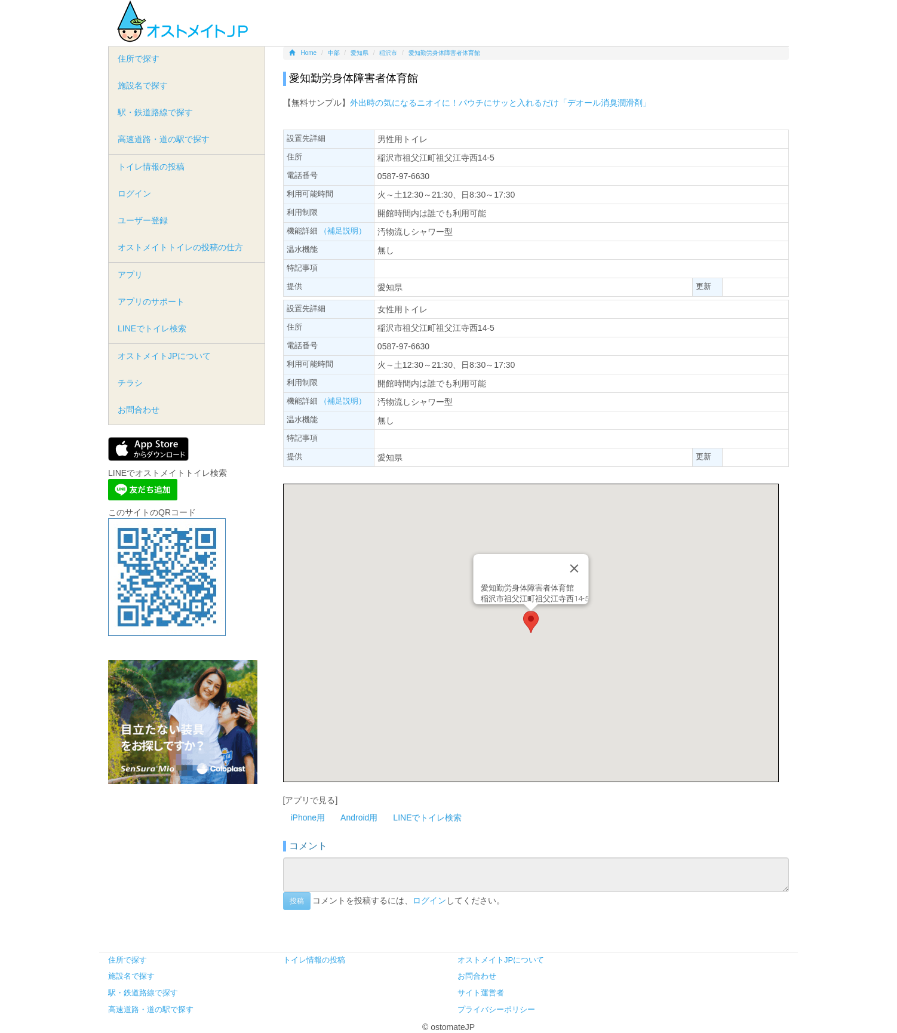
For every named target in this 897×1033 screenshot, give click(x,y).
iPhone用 (308, 817)
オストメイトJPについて (164, 356)
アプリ (130, 274)
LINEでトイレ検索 (427, 817)
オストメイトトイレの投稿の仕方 (180, 247)
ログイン (429, 900)
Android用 (358, 817)
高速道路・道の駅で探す (164, 139)
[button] (531, 622)
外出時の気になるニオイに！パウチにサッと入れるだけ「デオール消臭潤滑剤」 (500, 102)
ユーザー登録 (143, 220)
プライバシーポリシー (496, 1009)
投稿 (297, 901)
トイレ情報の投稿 (151, 166)
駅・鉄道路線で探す (155, 112)
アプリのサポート (151, 301)
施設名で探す (143, 85)
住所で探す (138, 58)
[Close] (574, 568)
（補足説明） (343, 230)
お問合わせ (138, 409)
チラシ (130, 383)
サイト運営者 (480, 992)
